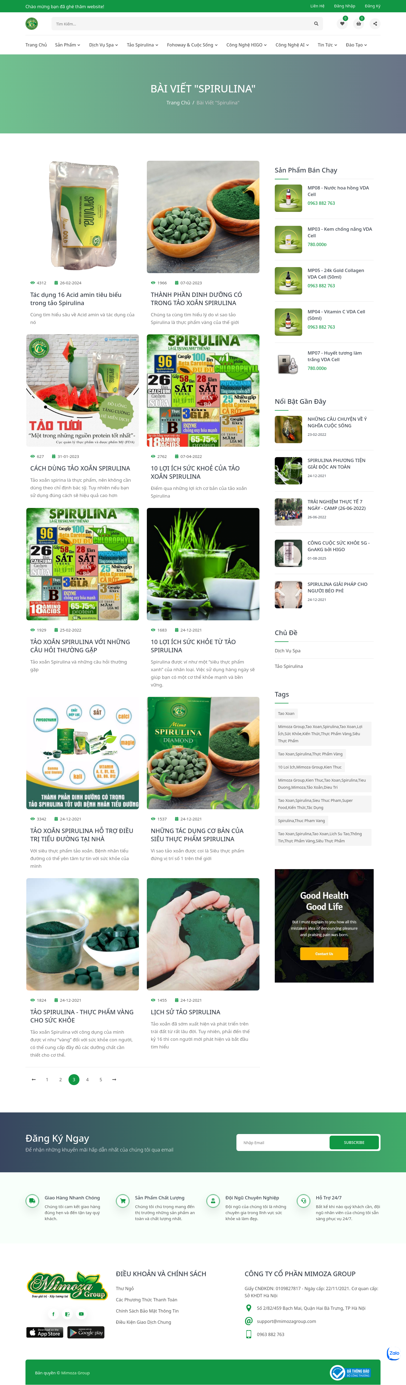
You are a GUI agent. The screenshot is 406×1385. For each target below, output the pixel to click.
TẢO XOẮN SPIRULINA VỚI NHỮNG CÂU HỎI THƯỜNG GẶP (80, 646)
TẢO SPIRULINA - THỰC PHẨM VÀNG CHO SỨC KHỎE (82, 1016)
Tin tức (325, 45)
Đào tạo (354, 45)
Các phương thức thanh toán (146, 1300)
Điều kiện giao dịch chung (143, 1323)
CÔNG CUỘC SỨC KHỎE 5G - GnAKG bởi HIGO (339, 546)
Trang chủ (36, 45)
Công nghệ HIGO (245, 45)
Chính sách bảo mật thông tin (147, 1311)
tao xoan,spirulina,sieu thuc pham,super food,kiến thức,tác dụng (315, 804)
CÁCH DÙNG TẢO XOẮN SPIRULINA (80, 468)
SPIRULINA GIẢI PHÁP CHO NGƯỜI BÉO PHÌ (338, 588)
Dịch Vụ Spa (101, 45)
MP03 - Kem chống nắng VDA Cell (340, 232)
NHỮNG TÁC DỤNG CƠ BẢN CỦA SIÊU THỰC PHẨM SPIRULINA (197, 835)
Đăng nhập (344, 5)
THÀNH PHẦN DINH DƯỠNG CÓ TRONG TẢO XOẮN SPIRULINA (196, 299)
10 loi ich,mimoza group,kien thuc (310, 767)
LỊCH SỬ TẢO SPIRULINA (186, 1012)
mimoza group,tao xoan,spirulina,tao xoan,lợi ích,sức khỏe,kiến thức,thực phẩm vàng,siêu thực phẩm (320, 734)
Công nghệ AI (290, 45)
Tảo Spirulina (140, 45)
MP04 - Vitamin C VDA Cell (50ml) (336, 315)
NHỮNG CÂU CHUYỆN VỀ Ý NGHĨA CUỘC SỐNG (337, 422)
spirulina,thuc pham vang (301, 821)
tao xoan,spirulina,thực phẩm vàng (310, 754)
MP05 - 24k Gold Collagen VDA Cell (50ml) (336, 274)
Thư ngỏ (125, 1289)
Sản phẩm (65, 45)
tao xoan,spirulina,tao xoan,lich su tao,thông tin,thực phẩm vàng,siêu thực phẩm (320, 838)
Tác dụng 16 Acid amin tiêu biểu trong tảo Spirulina (76, 299)
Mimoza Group (75, 1373)
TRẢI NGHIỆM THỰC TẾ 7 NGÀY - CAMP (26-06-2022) (337, 505)
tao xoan (286, 714)
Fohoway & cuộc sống (190, 45)
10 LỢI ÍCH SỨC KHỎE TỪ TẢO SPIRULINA (193, 646)
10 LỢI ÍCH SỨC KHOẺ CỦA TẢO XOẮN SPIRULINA (195, 472)
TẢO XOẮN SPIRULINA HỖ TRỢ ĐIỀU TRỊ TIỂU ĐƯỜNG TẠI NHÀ (81, 835)
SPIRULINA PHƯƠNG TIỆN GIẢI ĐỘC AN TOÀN (336, 464)
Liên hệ (317, 5)
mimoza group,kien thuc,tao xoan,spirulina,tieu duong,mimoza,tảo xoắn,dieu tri (322, 784)
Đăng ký (373, 5)
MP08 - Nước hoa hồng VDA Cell (338, 191)
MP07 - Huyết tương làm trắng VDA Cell (335, 356)
